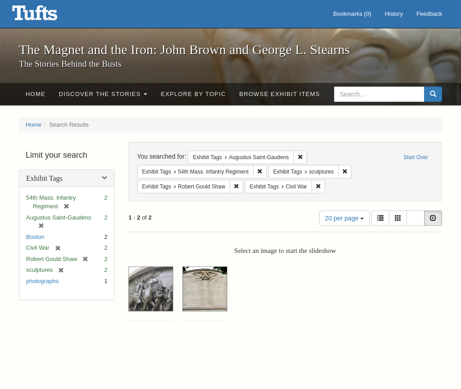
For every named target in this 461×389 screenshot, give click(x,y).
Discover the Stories (103, 94)
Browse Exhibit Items (280, 94)
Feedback (429, 13)
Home (35, 94)
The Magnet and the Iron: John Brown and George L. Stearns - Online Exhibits (46, 16)
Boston (35, 236)
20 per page (344, 218)
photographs (42, 281)
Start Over (415, 157)
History (393, 13)
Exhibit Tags (44, 178)
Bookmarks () (352, 13)
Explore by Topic (193, 94)
